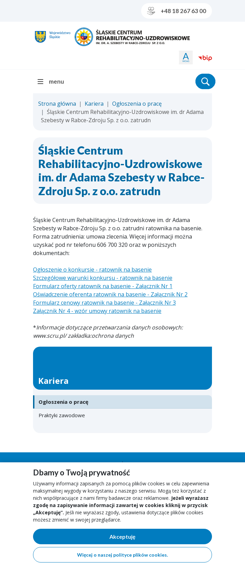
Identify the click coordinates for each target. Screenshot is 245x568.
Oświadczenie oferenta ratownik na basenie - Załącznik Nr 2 (110, 294)
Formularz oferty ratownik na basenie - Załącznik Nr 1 (102, 286)
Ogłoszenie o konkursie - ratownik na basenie (92, 269)
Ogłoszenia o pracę (137, 103)
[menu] (53, 81)
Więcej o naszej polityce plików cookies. (122, 555)
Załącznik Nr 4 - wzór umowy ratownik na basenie (97, 311)
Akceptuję (146, 538)
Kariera (94, 103)
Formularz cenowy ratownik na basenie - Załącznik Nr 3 (104, 302)
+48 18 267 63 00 (176, 11)
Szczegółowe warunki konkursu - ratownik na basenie (102, 278)
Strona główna (57, 103)
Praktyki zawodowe (62, 415)
